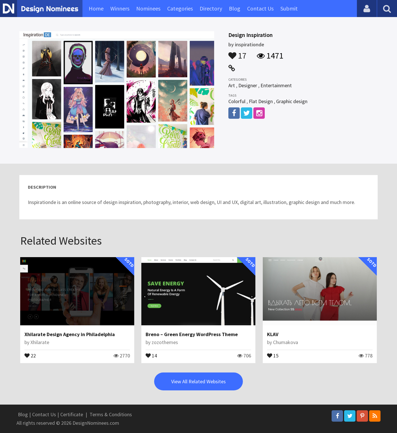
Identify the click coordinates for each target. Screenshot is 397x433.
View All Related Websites (198, 381)
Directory (211, 8)
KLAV (272, 334)
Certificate (71, 414)
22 (30, 355)
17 (237, 53)
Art (231, 85)
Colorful (236, 101)
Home (96, 8)
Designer (247, 85)
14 (151, 355)
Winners (119, 8)
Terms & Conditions (111, 414)
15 (272, 355)
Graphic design (291, 101)
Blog (234, 8)
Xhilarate (39, 342)
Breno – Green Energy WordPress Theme (192, 334)
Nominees (148, 8)
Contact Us (260, 8)
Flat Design (261, 101)
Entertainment (276, 85)
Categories (180, 8)
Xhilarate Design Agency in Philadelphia (69, 334)
